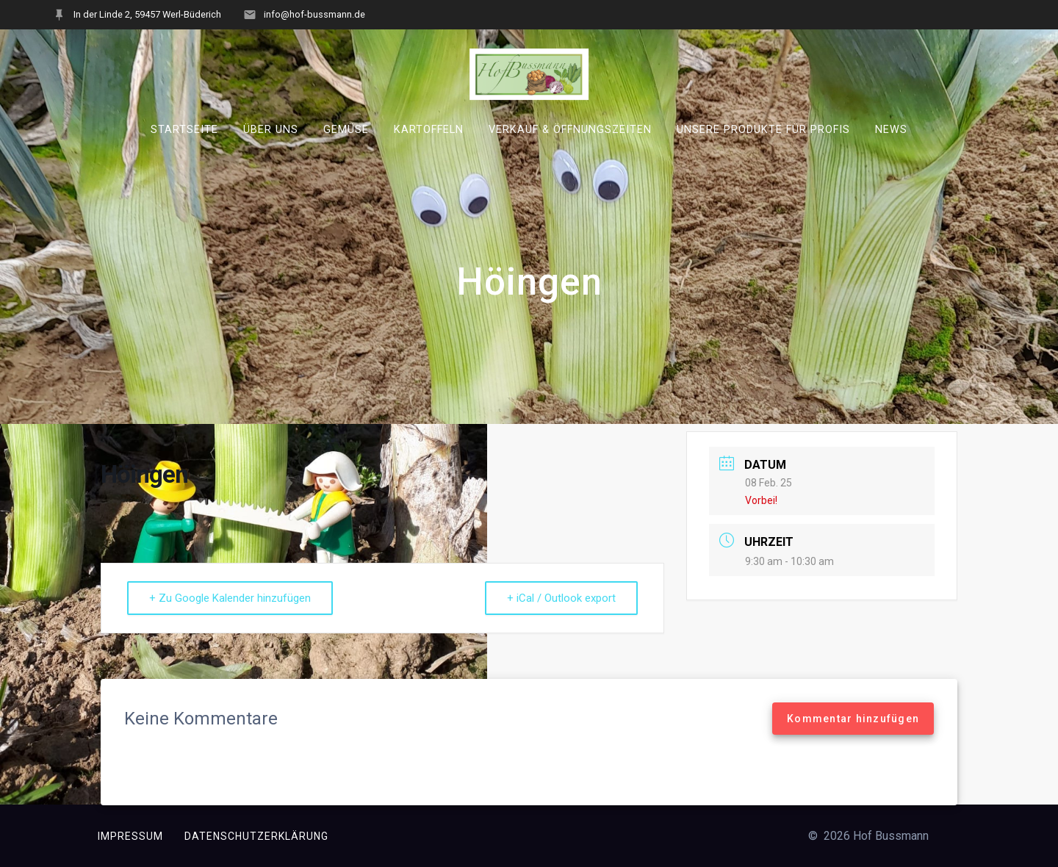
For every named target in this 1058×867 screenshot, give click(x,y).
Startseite (184, 129)
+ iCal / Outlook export (561, 598)
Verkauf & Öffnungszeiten (570, 129)
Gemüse (346, 129)
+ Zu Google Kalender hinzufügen (230, 598)
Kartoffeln (429, 129)
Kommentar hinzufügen (853, 718)
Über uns (270, 129)
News (891, 129)
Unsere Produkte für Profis (763, 129)
